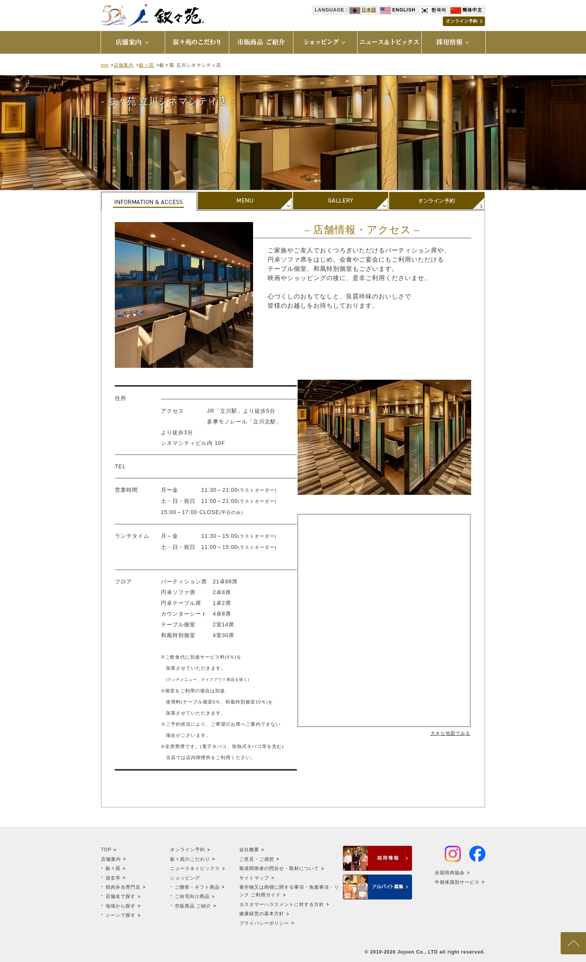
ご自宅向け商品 (192, 896)
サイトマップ (254, 878)
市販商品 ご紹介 (193, 906)
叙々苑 (146, 65)
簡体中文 (466, 10)
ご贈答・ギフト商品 (197, 887)
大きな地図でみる (450, 733)
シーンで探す (121, 915)
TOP (106, 849)
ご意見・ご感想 (256, 859)
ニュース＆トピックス (195, 868)
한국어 (432, 10)
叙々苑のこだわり (190, 859)
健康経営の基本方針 (261, 913)
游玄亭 (113, 878)
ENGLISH (397, 10)
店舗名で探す (121, 896)
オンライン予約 (187, 849)
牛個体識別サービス (457, 882)
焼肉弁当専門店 (123, 887)
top (105, 65)
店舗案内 (124, 65)
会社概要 (249, 849)
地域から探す (121, 906)
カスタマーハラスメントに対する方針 (281, 904)
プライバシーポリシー (264, 923)
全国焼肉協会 (450, 872)
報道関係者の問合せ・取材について (279, 868)
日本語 (362, 10)
